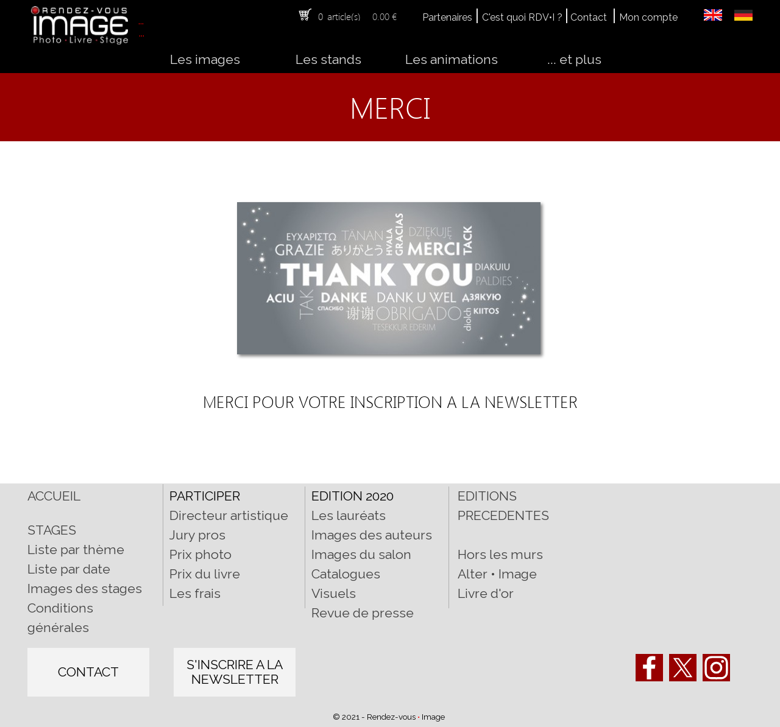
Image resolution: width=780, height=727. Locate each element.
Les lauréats (348, 515)
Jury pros (197, 535)
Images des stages (84, 588)
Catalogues (345, 573)
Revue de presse (362, 612)
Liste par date (68, 569)
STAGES (51, 530)
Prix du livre (204, 573)
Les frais (195, 593)
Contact (588, 17)
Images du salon (361, 554)
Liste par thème (75, 549)
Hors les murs (500, 554)
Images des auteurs (371, 535)
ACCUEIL (53, 496)
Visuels (333, 593)
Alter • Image (497, 573)
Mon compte (648, 17)
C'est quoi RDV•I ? (522, 17)
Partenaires (447, 17)
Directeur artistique (228, 515)
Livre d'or (486, 593)
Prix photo (200, 554)
